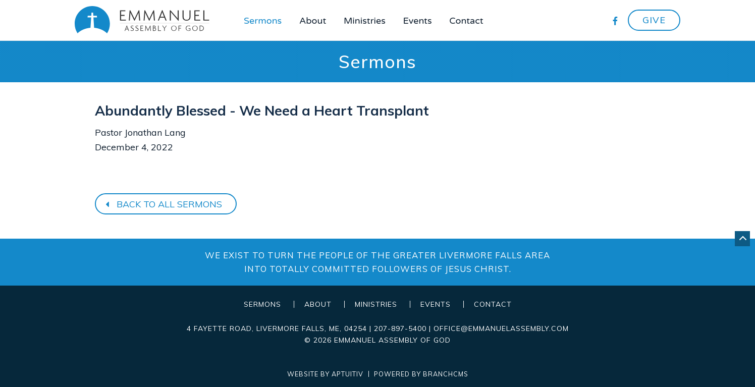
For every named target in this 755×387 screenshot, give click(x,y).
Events (417, 20)
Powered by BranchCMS (421, 374)
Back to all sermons (162, 204)
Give (654, 20)
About (312, 20)
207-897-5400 (400, 328)
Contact (466, 20)
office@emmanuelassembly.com (501, 328)
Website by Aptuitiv (325, 374)
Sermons (263, 20)
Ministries (365, 20)
